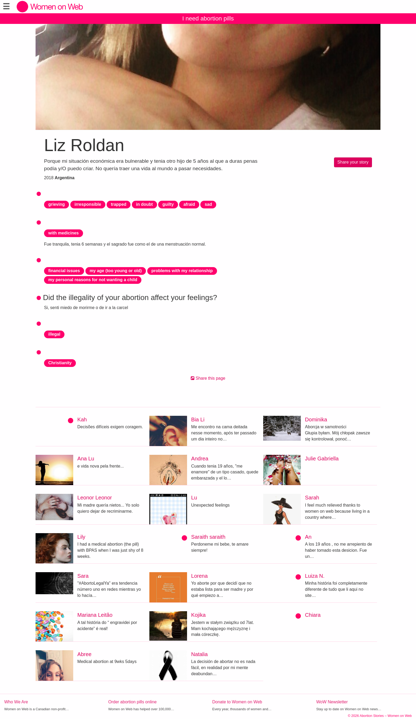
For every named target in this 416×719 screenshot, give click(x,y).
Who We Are (16, 702)
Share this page (208, 378)
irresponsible (88, 204)
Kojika (198, 615)
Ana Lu (85, 458)
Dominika (316, 419)
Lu (194, 497)
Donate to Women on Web (237, 702)
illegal (54, 334)
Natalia (199, 654)
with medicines (63, 233)
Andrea (200, 458)
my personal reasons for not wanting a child (92, 279)
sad (208, 204)
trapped (119, 204)
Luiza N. (314, 576)
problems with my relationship (182, 270)
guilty (168, 204)
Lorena (199, 576)
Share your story (353, 162)
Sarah (312, 497)
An (308, 537)
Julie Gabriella (322, 458)
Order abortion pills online (132, 702)
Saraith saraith (208, 537)
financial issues (64, 270)
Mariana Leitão (94, 615)
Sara (83, 576)
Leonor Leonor (94, 497)
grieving (56, 204)
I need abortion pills (208, 18)
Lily (81, 537)
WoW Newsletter (332, 702)
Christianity (60, 363)
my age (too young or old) (116, 270)
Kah (82, 419)
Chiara (313, 615)
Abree (84, 654)
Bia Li (198, 419)
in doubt (144, 204)
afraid (189, 204)
